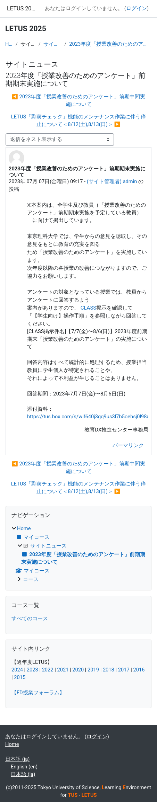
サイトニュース (52, 44)
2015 (19, 677)
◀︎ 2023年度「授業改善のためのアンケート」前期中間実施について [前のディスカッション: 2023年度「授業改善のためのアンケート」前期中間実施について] (79, 100)
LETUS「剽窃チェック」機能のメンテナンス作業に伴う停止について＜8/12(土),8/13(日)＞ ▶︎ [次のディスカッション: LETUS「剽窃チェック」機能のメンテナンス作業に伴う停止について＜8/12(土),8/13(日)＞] (78, 120)
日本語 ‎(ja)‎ (17, 759)
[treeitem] (78, 554)
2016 (139, 670)
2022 (47, 670)
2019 (93, 670)
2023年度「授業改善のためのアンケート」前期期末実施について (110, 44)
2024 (17, 670)
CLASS (89, 308)
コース (31, 579)
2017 (124, 670)
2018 (108, 670)
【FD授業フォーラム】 (38, 692)
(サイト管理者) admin (112, 181)
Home (9, 44)
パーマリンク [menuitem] (128, 445)
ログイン (136, 8)
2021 (62, 670)
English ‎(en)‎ (24, 767)
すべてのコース (29, 618)
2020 (78, 670)
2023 (32, 670)
